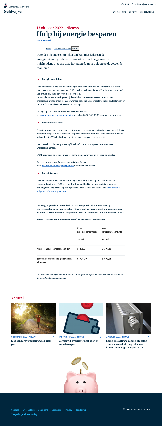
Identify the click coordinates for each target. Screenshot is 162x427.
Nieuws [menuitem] (133, 12)
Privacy (68, 411)
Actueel (47, 41)
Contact (125, 5)
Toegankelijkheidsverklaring (24, 415)
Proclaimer (81, 411)
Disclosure (56, 411)
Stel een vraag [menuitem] (147, 12)
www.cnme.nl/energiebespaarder (58, 166)
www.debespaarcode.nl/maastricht (57, 116)
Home (39, 41)
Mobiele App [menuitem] (119, 12)
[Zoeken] (158, 12)
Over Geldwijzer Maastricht (145, 5)
